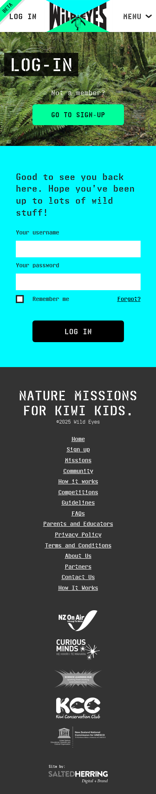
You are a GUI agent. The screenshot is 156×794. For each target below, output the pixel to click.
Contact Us (78, 577)
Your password (37, 265)
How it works (78, 481)
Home (78, 439)
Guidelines (78, 502)
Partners (78, 566)
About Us (78, 555)
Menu (132, 16)
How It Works (78, 587)
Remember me (50, 299)
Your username (37, 232)
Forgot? (129, 299)
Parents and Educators (78, 523)
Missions (78, 460)
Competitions (78, 492)
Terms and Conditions (78, 545)
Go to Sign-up (78, 114)
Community (78, 471)
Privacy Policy (78, 534)
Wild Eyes (78, 16)
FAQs (78, 513)
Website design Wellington (78, 777)
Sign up (78, 449)
